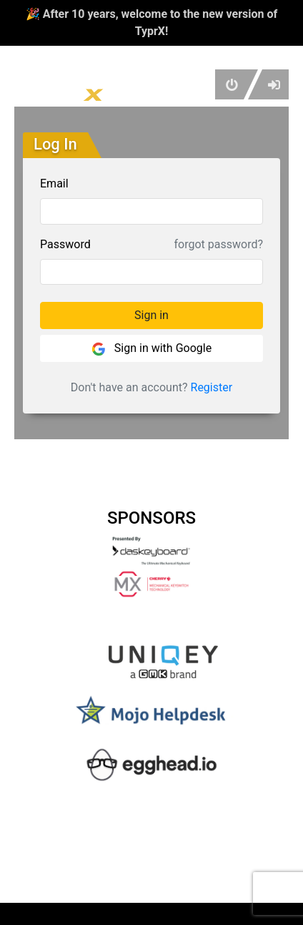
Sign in (151, 315)
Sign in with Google (151, 348)
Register (212, 387)
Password (65, 244)
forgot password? (218, 244)
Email (54, 183)
